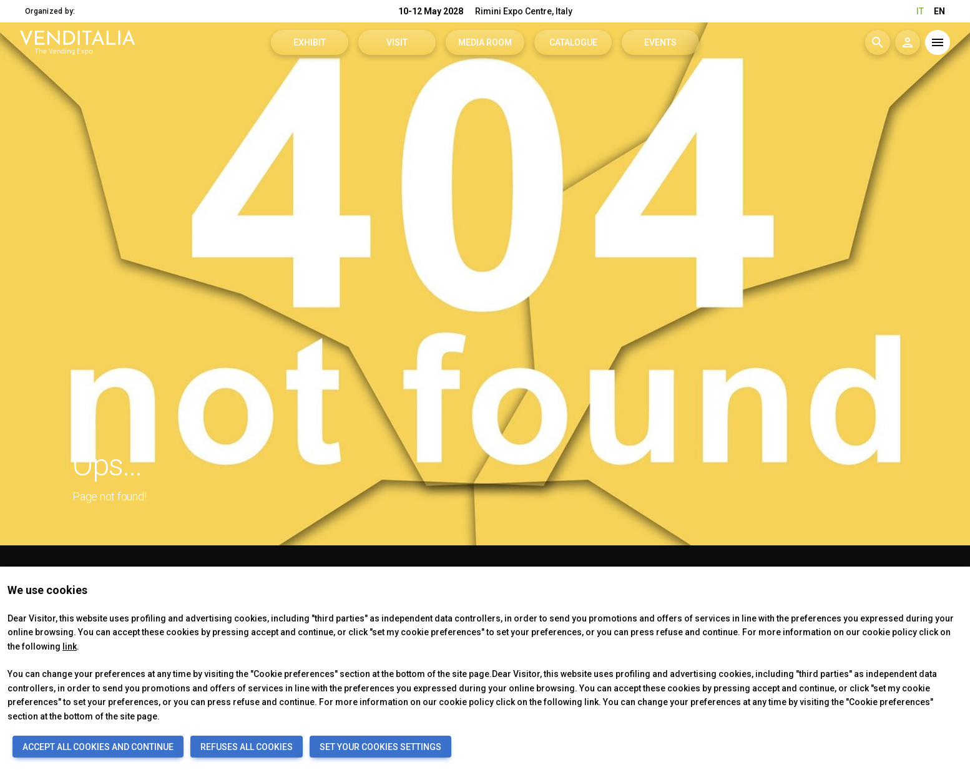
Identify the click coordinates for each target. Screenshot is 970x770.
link (69, 646)
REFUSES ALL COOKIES (246, 747)
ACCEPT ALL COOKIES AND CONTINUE (98, 747)
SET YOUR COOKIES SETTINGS (380, 747)
